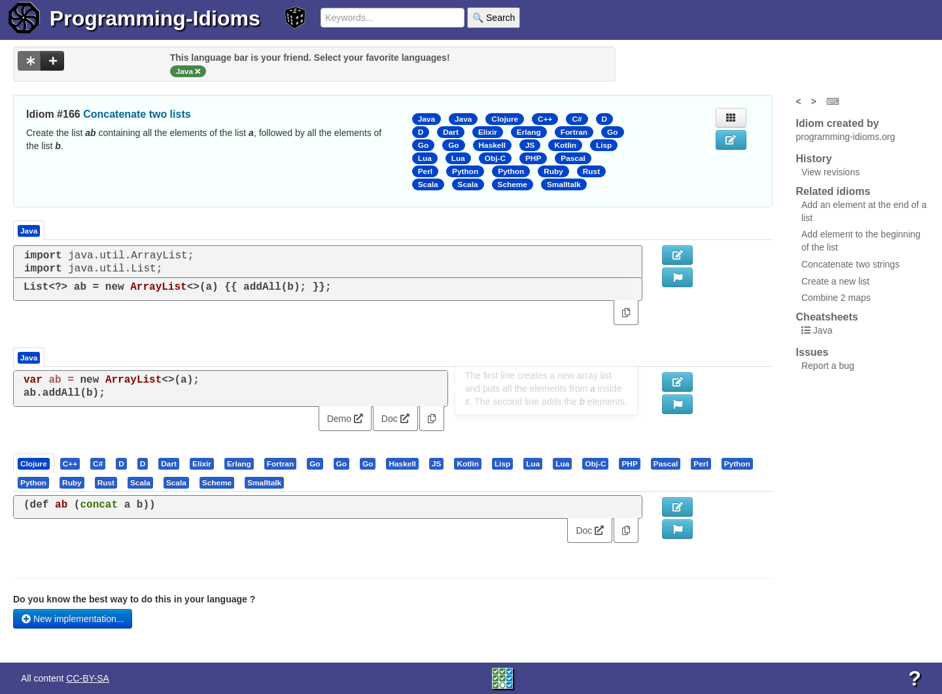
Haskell (492, 145)
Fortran (574, 132)
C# (577, 119)
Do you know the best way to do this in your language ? (134, 599)
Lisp (604, 145)
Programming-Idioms (155, 18)
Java (426, 119)
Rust (591, 171)
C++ (545, 119)
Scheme (512, 184)
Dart (451, 132)
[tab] (34, 463)
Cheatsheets (827, 316)
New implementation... (73, 619)
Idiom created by (837, 123)
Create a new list (835, 281)
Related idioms (833, 191)
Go (612, 132)
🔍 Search (493, 17)
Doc (395, 418)
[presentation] (33, 463)
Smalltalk (564, 184)
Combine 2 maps (836, 297)
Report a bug (827, 365)
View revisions (830, 172)
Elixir (487, 132)
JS (529, 145)
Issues (812, 352)
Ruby (553, 171)
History (814, 158)
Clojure (504, 119)
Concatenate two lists (136, 114)
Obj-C (495, 158)
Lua (425, 158)
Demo (345, 418)
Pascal (573, 158)
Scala (428, 184)
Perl (425, 171)
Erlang (529, 132)
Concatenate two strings (850, 264)
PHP (533, 158)
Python (465, 171)
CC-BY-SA (87, 678)
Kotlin (565, 145)
